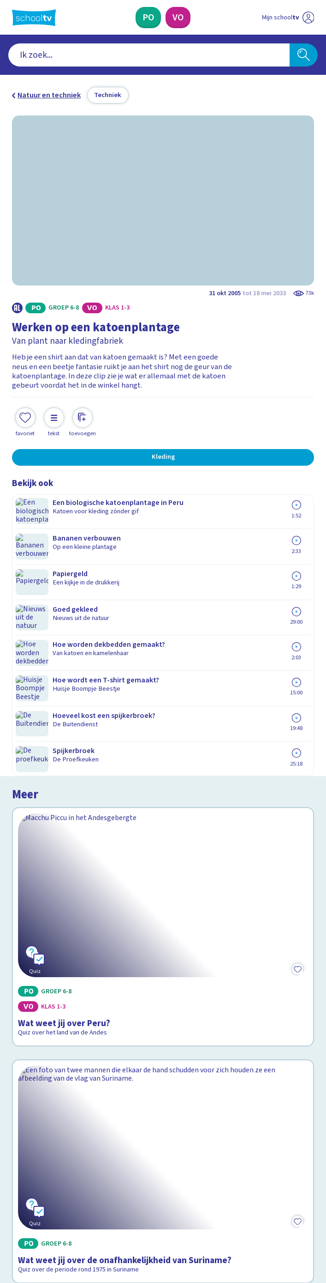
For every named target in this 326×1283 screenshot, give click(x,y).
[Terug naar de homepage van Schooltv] (34, 17)
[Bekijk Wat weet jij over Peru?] (163, 585)
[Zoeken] (303, 55)
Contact (27, 1015)
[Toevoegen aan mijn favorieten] (25, 413)
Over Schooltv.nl (44, 1042)
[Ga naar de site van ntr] (279, 1225)
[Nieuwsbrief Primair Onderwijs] (113, 1126)
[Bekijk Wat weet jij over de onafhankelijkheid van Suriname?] (163, 766)
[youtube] (77, 1202)
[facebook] (16, 1202)
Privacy (26, 1055)
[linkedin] (57, 1202)
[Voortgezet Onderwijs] (178, 17)
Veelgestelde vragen (53, 1029)
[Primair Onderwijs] (148, 17)
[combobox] (149, 55)
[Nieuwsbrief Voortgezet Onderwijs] (212, 1126)
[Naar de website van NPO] (308, 18)
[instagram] (37, 1202)
